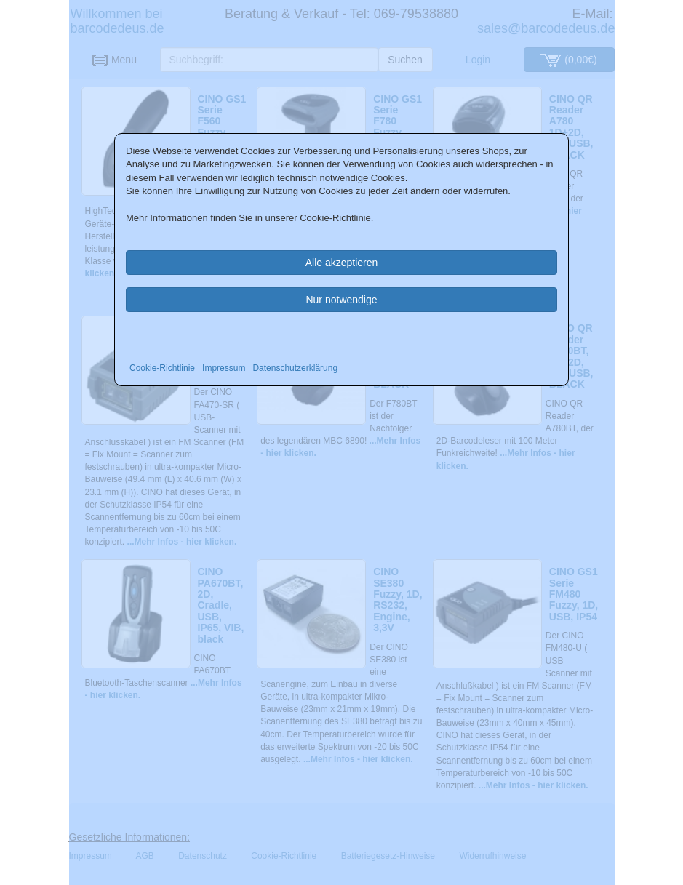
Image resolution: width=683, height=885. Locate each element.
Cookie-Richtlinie (162, 368)
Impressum (223, 368)
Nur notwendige (341, 299)
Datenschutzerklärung (294, 368)
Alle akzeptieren (341, 262)
